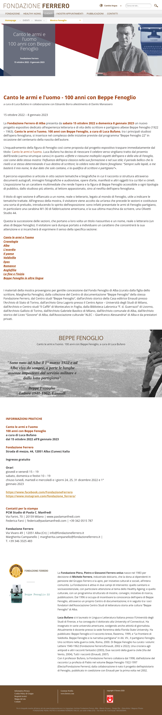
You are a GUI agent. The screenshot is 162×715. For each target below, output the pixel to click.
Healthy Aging (32, 13)
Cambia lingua (110, 6)
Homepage (10, 20)
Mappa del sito (20, 699)
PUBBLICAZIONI (95, 13)
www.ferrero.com (67, 693)
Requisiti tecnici (21, 696)
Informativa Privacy (22, 691)
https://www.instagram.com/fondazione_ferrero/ (40, 496)
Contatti (18, 702)
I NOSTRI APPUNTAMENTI (69, 13)
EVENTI (48, 13)
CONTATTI (112, 13)
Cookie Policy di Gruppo (24, 693)
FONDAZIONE (12, 13)
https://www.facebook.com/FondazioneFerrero (39, 492)
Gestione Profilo (67, 691)
